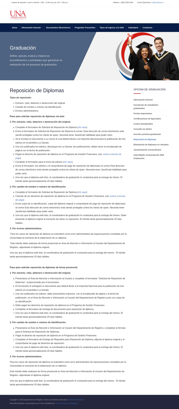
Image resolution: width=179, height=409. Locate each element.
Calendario (133, 27)
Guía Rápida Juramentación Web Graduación (149, 156)
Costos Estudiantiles (143, 124)
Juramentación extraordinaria (147, 150)
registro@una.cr (158, 3)
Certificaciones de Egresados (147, 119)
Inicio (14, 27)
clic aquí (82, 127)
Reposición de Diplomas (145, 139)
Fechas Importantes (143, 113)
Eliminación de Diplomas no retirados (151, 144)
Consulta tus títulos (143, 129)
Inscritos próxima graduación (147, 134)
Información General (143, 100)
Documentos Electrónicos (58, 27)
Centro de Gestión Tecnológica (66, 403)
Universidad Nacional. (76, 400)
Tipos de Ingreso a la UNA (112, 27)
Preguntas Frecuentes (85, 27)
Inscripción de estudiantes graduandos (146, 106)
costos (106, 154)
